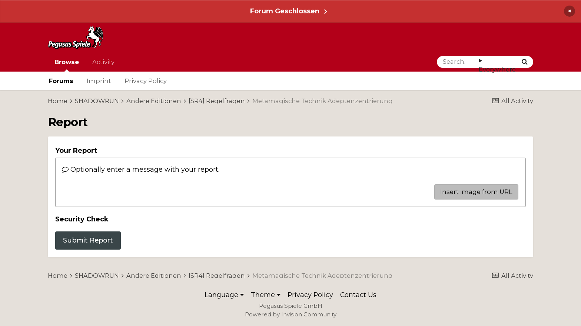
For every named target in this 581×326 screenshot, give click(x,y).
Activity (103, 62)
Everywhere (497, 69)
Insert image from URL (476, 191)
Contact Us (358, 295)
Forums (61, 81)
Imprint (99, 81)
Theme (265, 295)
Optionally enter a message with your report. (140, 169)
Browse (66, 65)
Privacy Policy (145, 81)
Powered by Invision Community (290, 314)
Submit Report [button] (88, 240)
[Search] (458, 62)
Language (224, 295)
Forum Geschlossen (284, 11)
